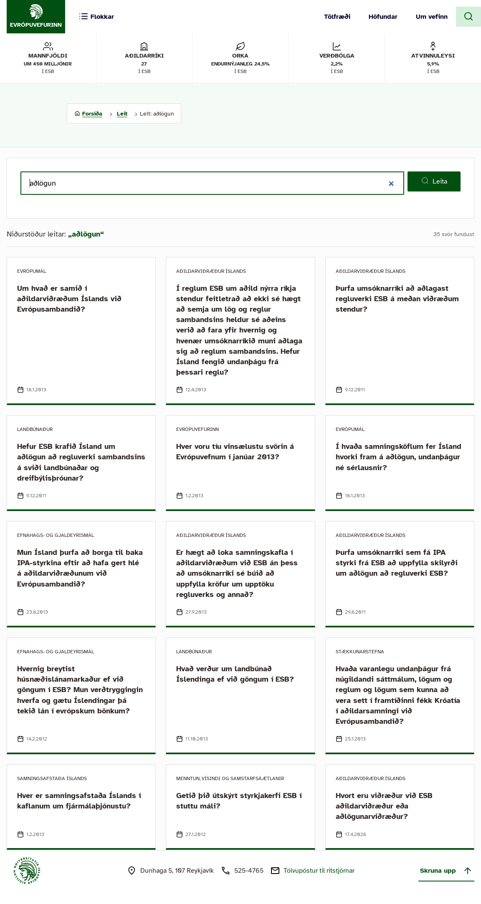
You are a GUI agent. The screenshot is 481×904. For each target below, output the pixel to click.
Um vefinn (432, 17)
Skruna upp (446, 871)
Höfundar (383, 17)
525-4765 (248, 870)
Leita (434, 181)
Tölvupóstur (319, 870)
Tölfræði (337, 17)
